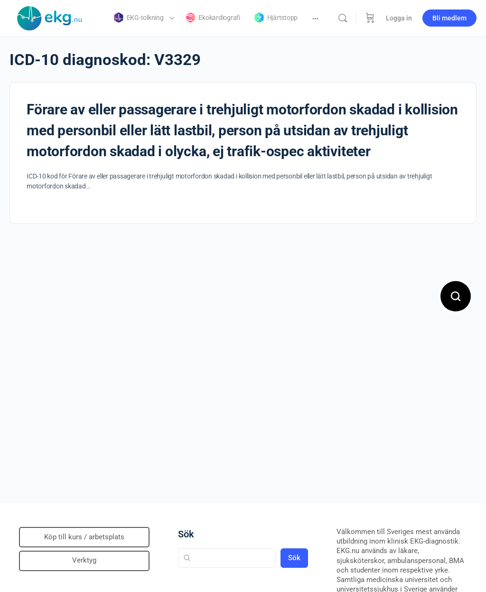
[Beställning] (370, 18)
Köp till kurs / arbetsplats (84, 537)
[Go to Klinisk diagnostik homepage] (49, 17)
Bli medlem (449, 18)
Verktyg (84, 560)
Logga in (399, 18)
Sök (186, 534)
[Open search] (455, 296)
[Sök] (342, 18)
